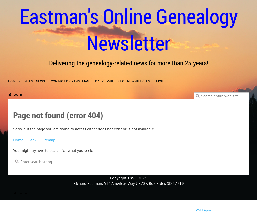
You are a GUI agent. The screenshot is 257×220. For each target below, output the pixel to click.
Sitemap (48, 139)
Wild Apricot (205, 210)
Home (18, 139)
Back (32, 139)
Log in (18, 94)
